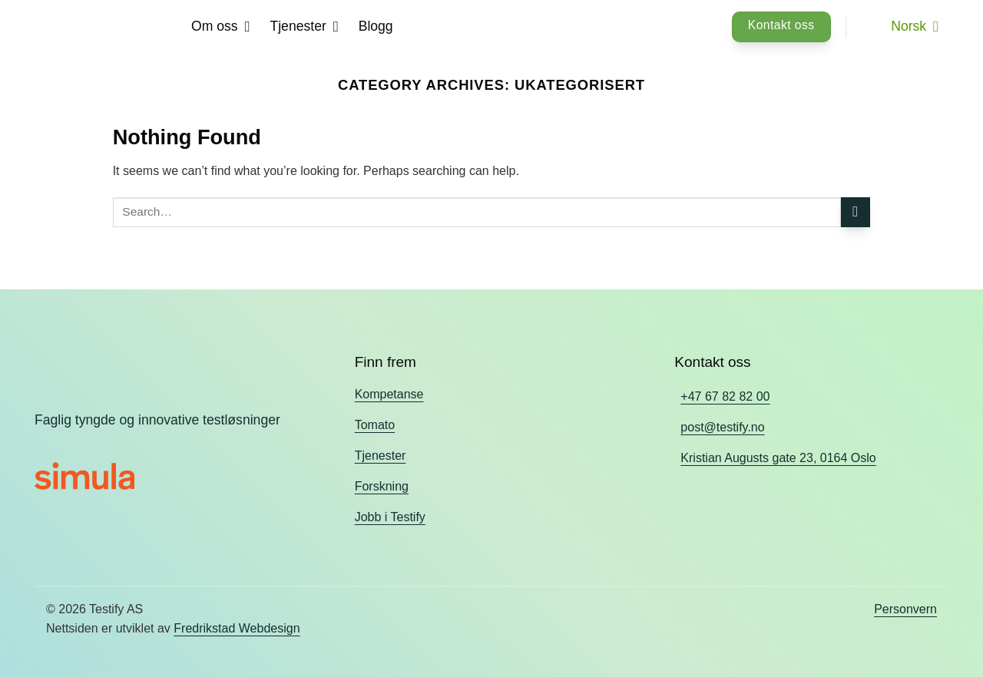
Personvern (905, 609)
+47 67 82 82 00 (725, 396)
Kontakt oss (781, 24)
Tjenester (304, 26)
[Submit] (856, 212)
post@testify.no (722, 427)
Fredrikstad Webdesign (237, 628)
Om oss (220, 26)
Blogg (376, 26)
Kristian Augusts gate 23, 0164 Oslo (777, 457)
